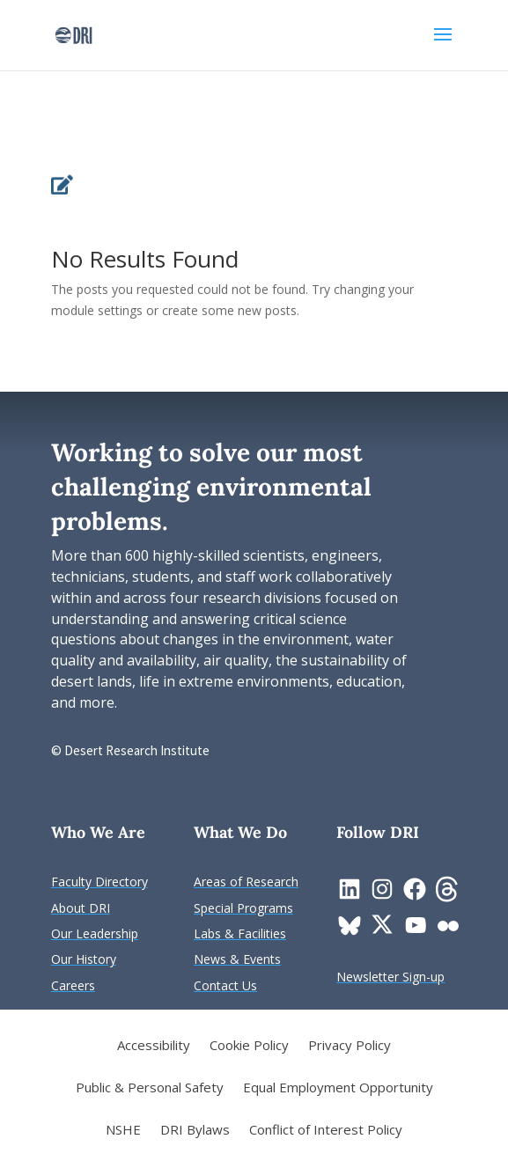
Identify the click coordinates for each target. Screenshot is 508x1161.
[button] (443, 45)
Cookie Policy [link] (249, 1046)
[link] (73, 34)
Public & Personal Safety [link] (150, 1088)
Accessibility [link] (153, 1046)
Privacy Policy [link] (349, 1046)
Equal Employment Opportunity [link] (338, 1088)
